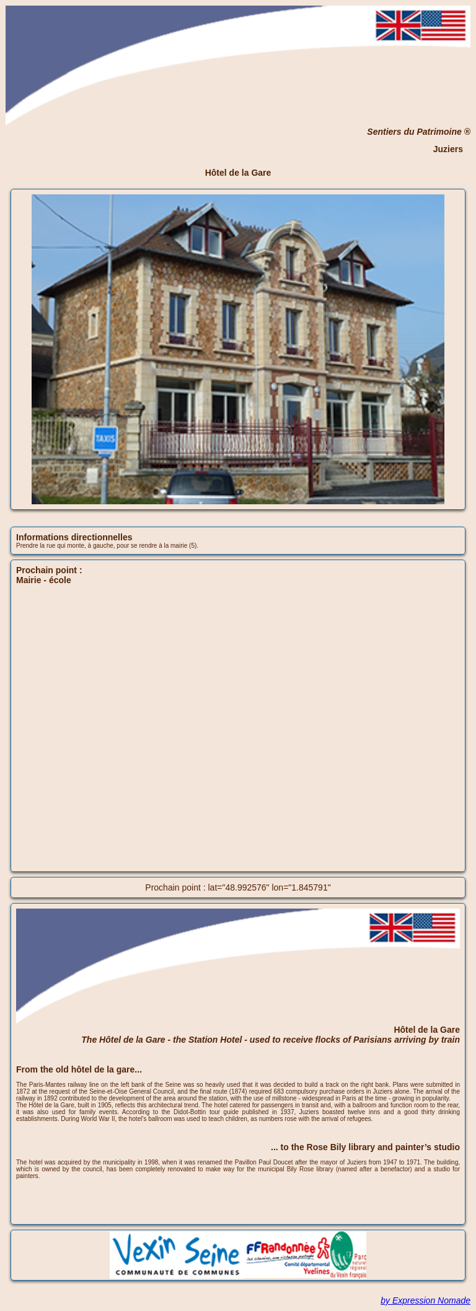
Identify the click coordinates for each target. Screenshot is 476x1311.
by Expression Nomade (425, 1300)
